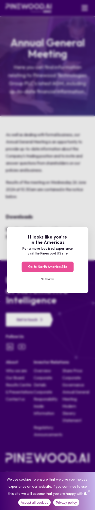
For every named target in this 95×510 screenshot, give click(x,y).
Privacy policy (66, 502)
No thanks (47, 279)
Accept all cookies (34, 502)
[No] (88, 491)
